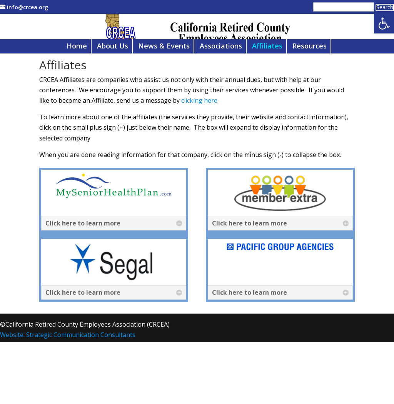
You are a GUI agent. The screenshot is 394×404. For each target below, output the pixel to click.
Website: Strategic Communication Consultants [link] (67, 371)
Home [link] (77, 82)
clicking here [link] (199, 136)
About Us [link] (112, 82)
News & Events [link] (164, 82)
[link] (384, 23)
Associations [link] (221, 82)
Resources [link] (309, 82)
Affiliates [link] (267, 82)
